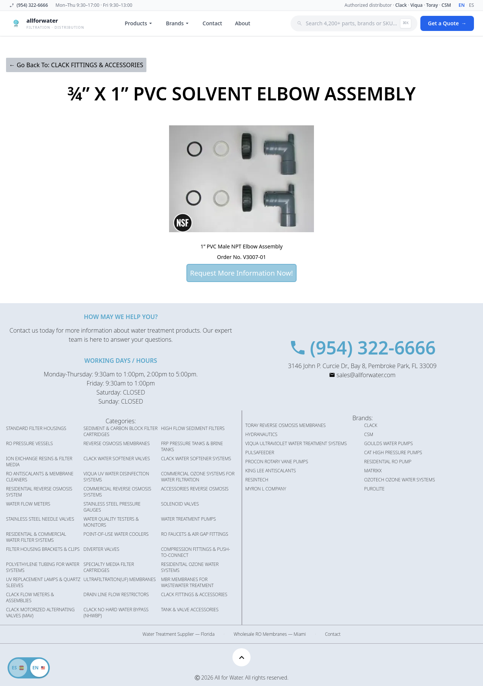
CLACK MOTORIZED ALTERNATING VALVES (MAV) (40, 613)
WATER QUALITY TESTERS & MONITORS (110, 522)
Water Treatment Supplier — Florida (179, 634)
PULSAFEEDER (259, 453)
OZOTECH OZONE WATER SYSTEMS (399, 480)
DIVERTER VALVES (101, 549)
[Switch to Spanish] (29, 667)
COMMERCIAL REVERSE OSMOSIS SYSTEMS (117, 492)
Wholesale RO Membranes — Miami (270, 634)
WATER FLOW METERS (28, 504)
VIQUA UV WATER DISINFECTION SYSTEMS (116, 477)
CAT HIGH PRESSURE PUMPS (393, 453)
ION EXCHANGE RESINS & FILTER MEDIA (39, 462)
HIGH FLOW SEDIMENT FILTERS (193, 428)
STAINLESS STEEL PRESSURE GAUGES (111, 507)
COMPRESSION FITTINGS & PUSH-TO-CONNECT (195, 552)
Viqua (416, 5)
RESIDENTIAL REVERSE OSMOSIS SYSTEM (39, 492)
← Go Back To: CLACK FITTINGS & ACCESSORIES (76, 65)
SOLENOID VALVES (180, 504)
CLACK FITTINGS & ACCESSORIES (194, 595)
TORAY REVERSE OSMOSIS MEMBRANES (285, 425)
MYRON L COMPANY (265, 489)
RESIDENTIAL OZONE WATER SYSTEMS (190, 567)
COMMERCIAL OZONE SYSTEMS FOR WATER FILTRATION (198, 477)
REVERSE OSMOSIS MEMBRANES (116, 444)
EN (461, 5)
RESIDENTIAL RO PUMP (387, 462)
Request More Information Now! (241, 272)
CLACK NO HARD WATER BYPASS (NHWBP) (115, 613)
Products (139, 23)
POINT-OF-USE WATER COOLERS (115, 534)
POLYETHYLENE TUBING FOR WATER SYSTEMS (42, 567)
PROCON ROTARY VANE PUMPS (276, 462)
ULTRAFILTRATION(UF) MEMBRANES (119, 580)
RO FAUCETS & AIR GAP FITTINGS (194, 534)
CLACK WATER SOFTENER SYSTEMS (196, 459)
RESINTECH (256, 480)
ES (471, 5)
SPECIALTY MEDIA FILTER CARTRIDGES (108, 567)
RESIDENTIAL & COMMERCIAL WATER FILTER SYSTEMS (36, 537)
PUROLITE (374, 489)
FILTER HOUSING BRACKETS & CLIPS (43, 549)
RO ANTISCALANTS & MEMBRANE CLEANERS (40, 477)
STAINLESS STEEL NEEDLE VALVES (40, 519)
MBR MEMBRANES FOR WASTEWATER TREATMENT (187, 583)
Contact (212, 23)
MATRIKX (372, 471)
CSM (446, 5)
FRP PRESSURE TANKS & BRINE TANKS (192, 447)
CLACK (370, 425)
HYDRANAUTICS (261, 435)
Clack (401, 5)
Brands (178, 23)
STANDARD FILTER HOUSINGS (36, 428)
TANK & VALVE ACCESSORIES (189, 610)
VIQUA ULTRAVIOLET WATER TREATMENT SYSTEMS (296, 444)
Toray (432, 5)
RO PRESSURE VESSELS (29, 444)
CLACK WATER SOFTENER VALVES (116, 459)
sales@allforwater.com (366, 375)
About (243, 23)
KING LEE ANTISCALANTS (270, 471)
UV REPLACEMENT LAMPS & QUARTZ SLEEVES (43, 583)
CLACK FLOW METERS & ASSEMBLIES (30, 598)
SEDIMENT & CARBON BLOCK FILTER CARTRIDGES (120, 431)
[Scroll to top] (241, 657)
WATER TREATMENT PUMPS (188, 519)
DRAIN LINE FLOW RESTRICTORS (116, 595)
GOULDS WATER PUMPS (388, 444)
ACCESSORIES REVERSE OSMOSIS (195, 489)
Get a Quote (447, 23)
